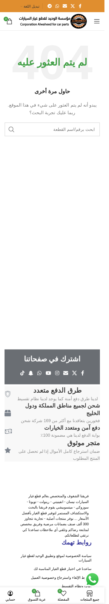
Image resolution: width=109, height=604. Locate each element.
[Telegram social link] (50, 6)
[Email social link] (65, 6)
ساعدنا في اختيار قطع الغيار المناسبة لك (57, 575)
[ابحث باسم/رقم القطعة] (52, 129)
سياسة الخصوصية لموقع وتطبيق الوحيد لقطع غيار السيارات (54, 569)
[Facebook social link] (80, 6)
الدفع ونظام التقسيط (65, 584)
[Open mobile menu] (97, 21)
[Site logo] (52, 21)
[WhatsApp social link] (57, 6)
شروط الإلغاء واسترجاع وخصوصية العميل (57, 579)
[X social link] (73, 6)
